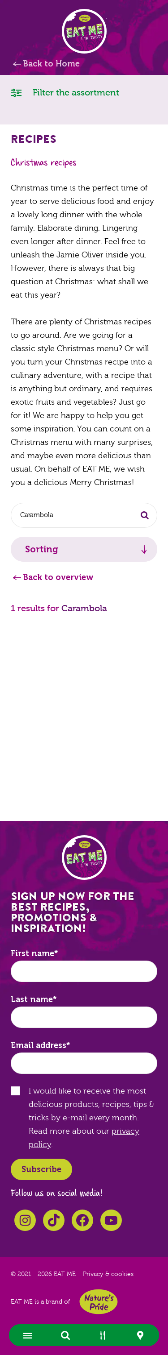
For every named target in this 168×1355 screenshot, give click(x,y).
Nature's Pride (98, 1302)
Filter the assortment (65, 92)
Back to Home (51, 64)
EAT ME (84, 31)
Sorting (41, 549)
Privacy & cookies (108, 1274)
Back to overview (58, 577)
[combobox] (84, 515)
